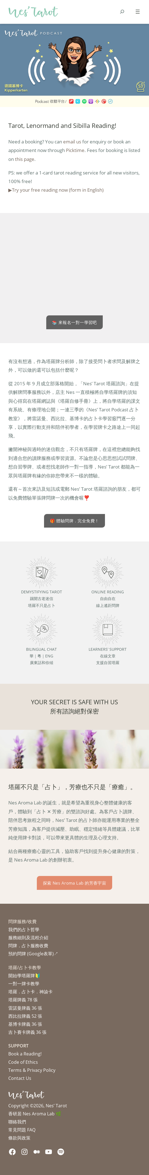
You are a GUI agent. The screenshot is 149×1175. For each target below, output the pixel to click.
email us (72, 141)
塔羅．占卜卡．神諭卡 (30, 992)
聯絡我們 (17, 1122)
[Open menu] (137, 11)
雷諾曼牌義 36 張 (25, 1008)
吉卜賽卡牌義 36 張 (27, 1032)
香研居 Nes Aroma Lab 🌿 (34, 1114)
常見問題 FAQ (21, 1130)
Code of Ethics (23, 1062)
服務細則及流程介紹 (28, 938)
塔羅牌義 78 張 (23, 1000)
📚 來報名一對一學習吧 (74, 322)
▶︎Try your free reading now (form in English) (56, 189)
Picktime (75, 150)
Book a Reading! (25, 1054)
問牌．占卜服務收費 (28, 946)
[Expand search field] (122, 11)
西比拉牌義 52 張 (25, 1016)
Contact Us (19, 1078)
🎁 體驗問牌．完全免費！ (74, 520)
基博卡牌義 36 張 (25, 1024)
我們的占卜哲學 (23, 929)
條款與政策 (19, 1138)
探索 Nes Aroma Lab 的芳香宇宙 (74, 883)
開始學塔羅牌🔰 (24, 976)
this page (24, 159)
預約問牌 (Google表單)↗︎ (33, 954)
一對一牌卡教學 (23, 984)
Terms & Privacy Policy (31, 1070)
